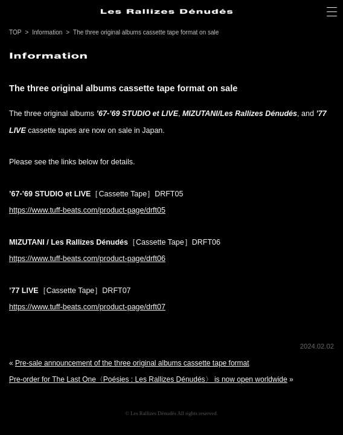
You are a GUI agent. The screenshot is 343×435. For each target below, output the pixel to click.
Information (47, 32)
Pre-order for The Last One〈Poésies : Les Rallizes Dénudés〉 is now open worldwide (148, 379)
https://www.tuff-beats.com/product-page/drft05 (87, 210)
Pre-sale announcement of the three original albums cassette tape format (132, 363)
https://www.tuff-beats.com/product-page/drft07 (87, 307)
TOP (15, 32)
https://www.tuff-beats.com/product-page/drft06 (87, 258)
